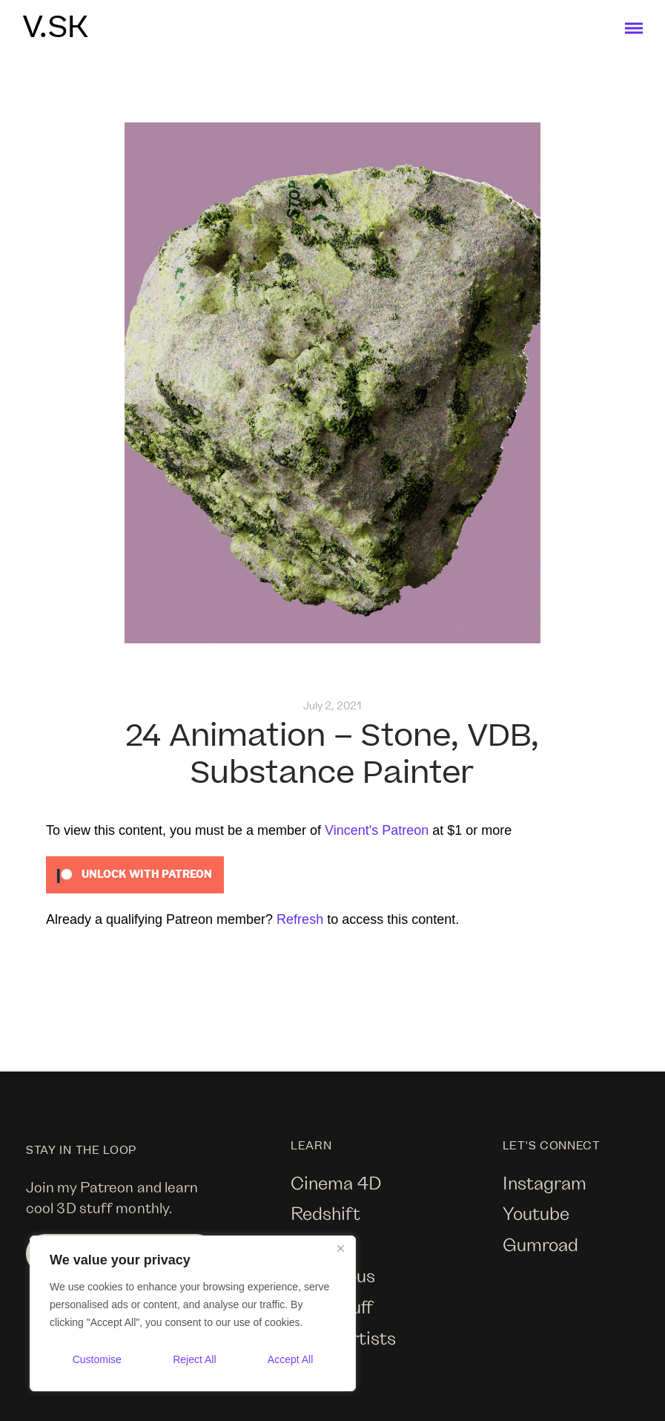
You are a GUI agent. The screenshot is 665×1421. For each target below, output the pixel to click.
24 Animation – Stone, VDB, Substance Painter (332, 755)
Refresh (300, 919)
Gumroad (540, 1244)
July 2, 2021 (332, 705)
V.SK (55, 28)
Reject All (194, 1359)
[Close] (340, 1248)
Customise (97, 1359)
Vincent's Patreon (377, 830)
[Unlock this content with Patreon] (135, 873)
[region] (193, 1313)
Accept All (290, 1359)
